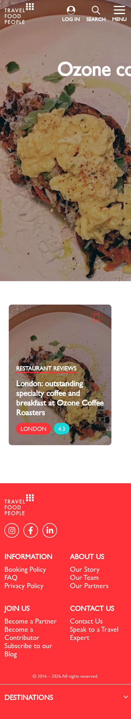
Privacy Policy (24, 585)
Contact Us (86, 621)
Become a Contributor (21, 633)
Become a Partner (30, 621)
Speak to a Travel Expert (94, 633)
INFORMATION (28, 556)
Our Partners (89, 585)
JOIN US (17, 608)
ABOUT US (87, 556)
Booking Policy (25, 569)
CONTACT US (92, 608)
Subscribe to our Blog (28, 650)
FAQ (11, 577)
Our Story (85, 569)
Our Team (84, 577)
